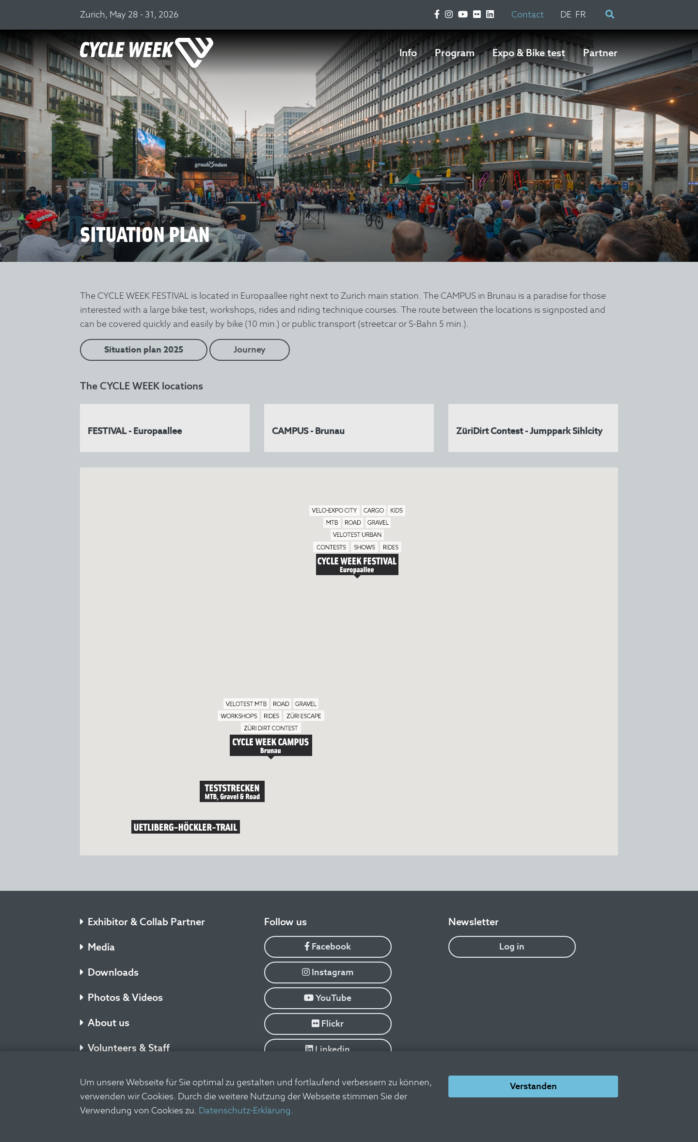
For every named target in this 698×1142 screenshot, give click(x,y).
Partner (600, 53)
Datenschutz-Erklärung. (246, 1110)
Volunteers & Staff (125, 1048)
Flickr (328, 1023)
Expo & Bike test (528, 53)
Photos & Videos (121, 997)
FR (580, 14)
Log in (511, 946)
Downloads (109, 972)
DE (565, 14)
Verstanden (533, 1086)
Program (455, 53)
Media (97, 947)
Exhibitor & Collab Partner (142, 922)
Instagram (328, 972)
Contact (527, 14)
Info (408, 53)
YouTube (327, 997)
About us (104, 1022)
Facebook (327, 946)
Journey (250, 349)
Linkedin (327, 1049)
